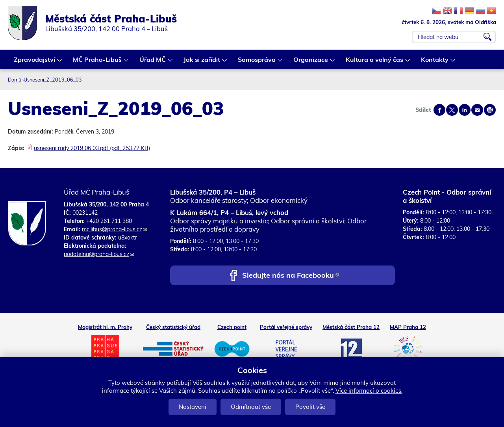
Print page (490, 110)
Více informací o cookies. (368, 390)
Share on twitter (452, 110)
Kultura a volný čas (375, 62)
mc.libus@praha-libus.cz (114, 229)
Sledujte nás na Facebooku (290, 276)
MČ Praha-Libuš (97, 62)
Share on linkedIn (465, 110)
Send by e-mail (477, 110)
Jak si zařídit (202, 62)
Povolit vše (310, 406)
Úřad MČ (152, 62)
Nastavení (192, 406)
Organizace (311, 62)
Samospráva (257, 62)
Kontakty (435, 62)
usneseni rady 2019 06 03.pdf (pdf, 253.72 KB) (92, 148)
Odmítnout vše (251, 406)
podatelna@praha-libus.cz (99, 254)
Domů (14, 79)
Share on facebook (439, 110)
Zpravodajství (35, 62)
